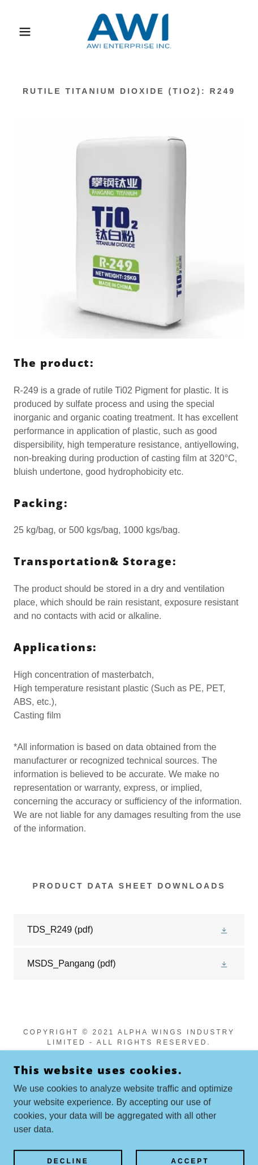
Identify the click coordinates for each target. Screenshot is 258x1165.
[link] (129, 31)
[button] (19, 31)
